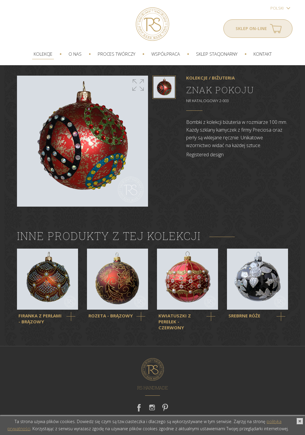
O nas (75, 54)
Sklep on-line (251, 28)
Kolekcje (43, 54)
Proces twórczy (116, 54)
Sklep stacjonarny (216, 54)
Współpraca (165, 54)
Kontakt (262, 54)
